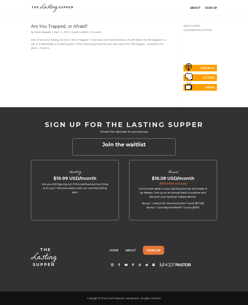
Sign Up (211, 8)
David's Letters (79, 32)
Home (114, 250)
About (195, 8)
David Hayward (42, 32)
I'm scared (95, 32)
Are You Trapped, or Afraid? (59, 26)
